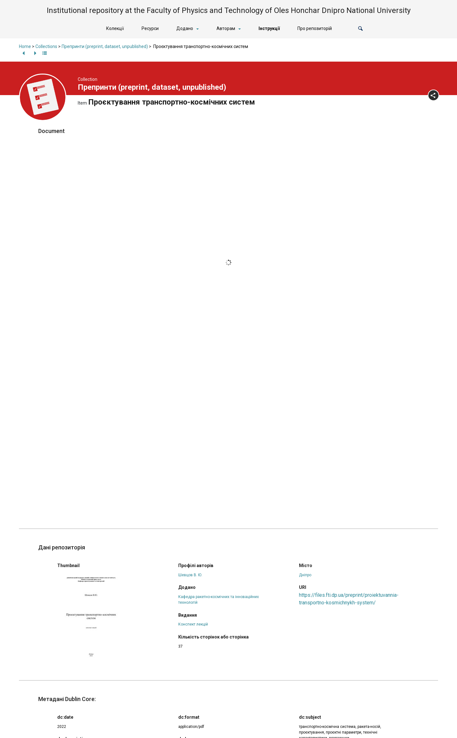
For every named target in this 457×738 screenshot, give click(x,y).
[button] (360, 28)
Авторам (225, 28)
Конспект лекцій (193, 624)
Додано (184, 28)
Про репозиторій (314, 28)
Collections (46, 46)
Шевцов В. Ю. (190, 575)
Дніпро (305, 575)
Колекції (115, 28)
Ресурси (150, 28)
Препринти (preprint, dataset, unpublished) (105, 46)
